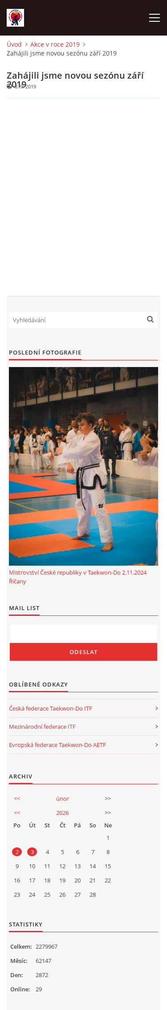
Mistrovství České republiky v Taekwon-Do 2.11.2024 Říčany (78, 576)
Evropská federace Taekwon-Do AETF (57, 745)
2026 (62, 813)
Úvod (14, 44)
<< (17, 798)
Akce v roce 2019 (55, 44)
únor (62, 798)
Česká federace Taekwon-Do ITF (50, 708)
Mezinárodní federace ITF (42, 727)
